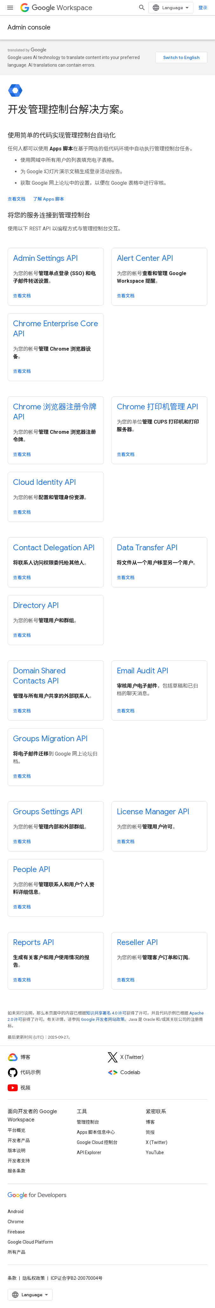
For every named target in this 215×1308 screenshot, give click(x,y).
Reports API (33, 942)
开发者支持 (19, 1160)
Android (16, 1211)
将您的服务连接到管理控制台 (49, 215)
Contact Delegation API (54, 547)
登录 (202, 7)
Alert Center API (145, 258)
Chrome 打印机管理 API (157, 407)
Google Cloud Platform (30, 1242)
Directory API (36, 605)
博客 (150, 1122)
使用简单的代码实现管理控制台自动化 (62, 135)
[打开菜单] (10, 7)
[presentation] (107, 109)
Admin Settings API (45, 258)
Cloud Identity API (44, 482)
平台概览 (16, 1130)
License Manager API (153, 811)
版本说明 (16, 1150)
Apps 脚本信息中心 (96, 1132)
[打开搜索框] (142, 7)
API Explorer (89, 1152)
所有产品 (16, 1252)
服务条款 (16, 1170)
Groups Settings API (47, 811)
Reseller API (137, 942)
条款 (12, 1278)
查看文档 (16, 199)
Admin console (29, 27)
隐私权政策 (34, 1278)
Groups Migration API (50, 738)
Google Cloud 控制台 (97, 1142)
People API (31, 869)
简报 (150, 1132)
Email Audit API (142, 671)
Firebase (16, 1231)
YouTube (155, 1152)
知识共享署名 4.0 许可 (106, 1013)
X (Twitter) (156, 1142)
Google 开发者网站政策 (102, 1019)
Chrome (16, 1221)
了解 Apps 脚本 (48, 199)
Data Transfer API (147, 547)
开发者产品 (19, 1140)
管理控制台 (88, 1122)
